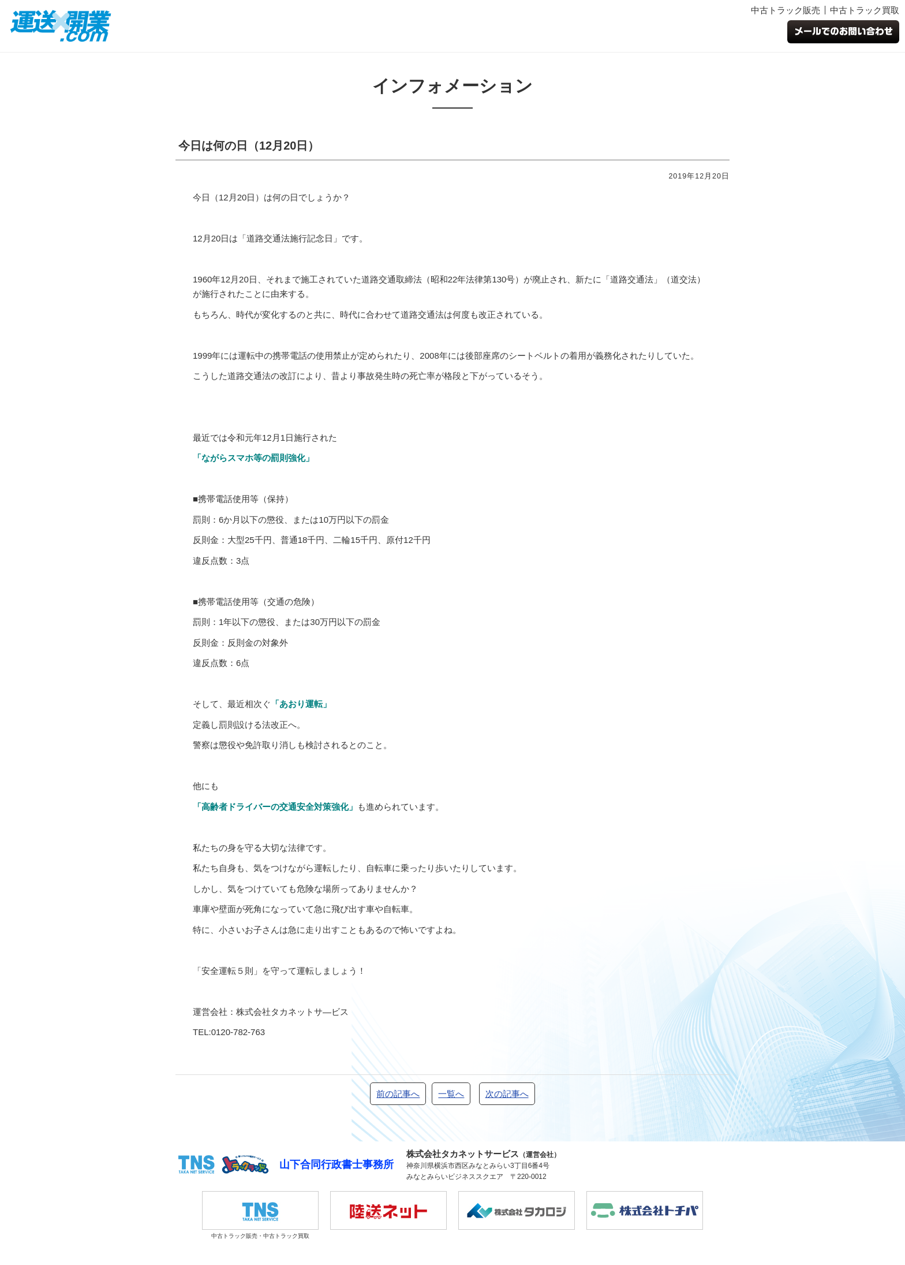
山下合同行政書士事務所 (336, 1164)
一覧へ (451, 1094)
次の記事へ (507, 1094)
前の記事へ (398, 1094)
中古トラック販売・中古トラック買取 (260, 1215)
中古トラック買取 (864, 10)
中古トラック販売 (785, 10)
